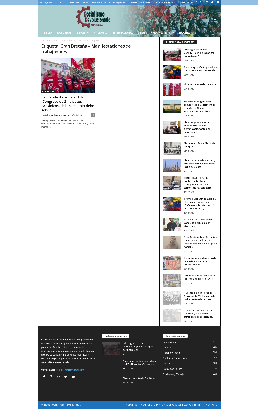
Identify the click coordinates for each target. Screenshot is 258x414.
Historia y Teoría (166, 2)
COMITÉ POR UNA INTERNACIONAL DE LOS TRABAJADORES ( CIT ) (171, 404)
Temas (83, 33)
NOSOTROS (131, 404)
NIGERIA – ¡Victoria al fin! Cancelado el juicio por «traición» (198, 223)
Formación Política (141, 2)
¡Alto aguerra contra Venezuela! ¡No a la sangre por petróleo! (199, 53)
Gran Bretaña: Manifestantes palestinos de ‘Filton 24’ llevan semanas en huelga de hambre (200, 242)
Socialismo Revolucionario (55, 115)
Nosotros (64, 32)
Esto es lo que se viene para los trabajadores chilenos (199, 277)
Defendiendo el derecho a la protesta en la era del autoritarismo (200, 261)
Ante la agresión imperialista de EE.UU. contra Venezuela (200, 68)
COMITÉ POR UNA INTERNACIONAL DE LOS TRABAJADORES (97, 2)
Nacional (100, 32)
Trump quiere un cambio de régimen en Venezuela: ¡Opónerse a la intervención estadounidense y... (200, 203)
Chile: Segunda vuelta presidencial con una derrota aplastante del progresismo (197, 127)
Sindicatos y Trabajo (173, 374)
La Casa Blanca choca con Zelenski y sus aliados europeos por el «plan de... (199, 313)
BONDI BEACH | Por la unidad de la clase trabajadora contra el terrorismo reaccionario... (198, 182)
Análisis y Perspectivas (156, 33)
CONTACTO (187, 2)
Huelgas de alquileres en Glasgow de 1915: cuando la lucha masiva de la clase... (199, 296)
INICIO (48, 32)
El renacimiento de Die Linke (200, 84)
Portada (167, 363)
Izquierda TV (188, 32)
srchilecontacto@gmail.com (70, 369)
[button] (215, 21)
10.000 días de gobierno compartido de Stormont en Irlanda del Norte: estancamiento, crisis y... (200, 106)
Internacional (122, 32)
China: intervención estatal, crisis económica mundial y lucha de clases (199, 163)
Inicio (43, 40)
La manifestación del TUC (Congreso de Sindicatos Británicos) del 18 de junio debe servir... (67, 103)
